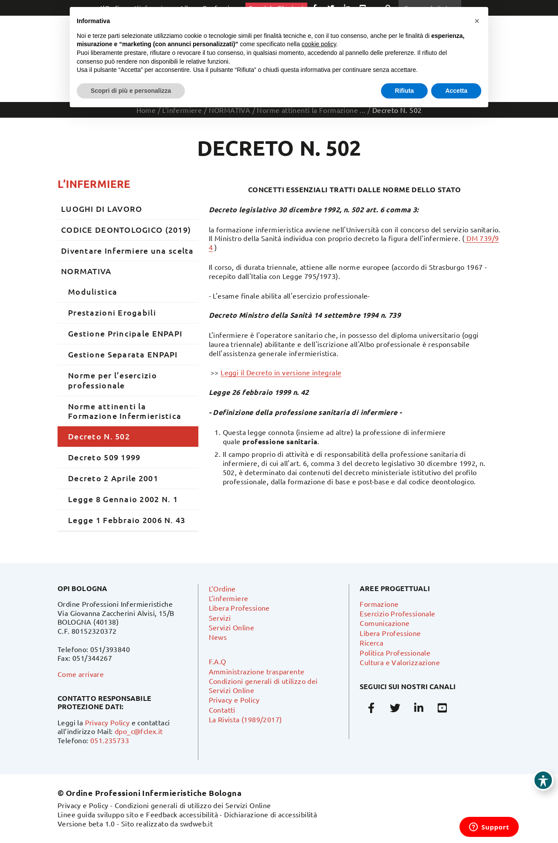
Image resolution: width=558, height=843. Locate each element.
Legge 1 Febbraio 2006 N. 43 (127, 520)
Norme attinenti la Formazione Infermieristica (124, 411)
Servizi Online (232, 627)
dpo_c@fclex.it (139, 731)
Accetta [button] (456, 90)
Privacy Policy (107, 722)
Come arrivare (81, 674)
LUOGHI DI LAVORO (101, 209)
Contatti (222, 709)
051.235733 (109, 740)
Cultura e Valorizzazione (400, 662)
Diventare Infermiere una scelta (127, 250)
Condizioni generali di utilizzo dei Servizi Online (193, 805)
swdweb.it (196, 823)
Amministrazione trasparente (257, 671)
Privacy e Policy (234, 699)
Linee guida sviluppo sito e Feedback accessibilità (138, 814)
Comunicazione (384, 623)
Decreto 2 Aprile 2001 (113, 478)
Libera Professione (239, 607)
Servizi (220, 617)
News (218, 636)
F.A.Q (217, 661)
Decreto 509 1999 (104, 457)
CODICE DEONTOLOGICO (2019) (126, 229)
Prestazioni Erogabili (112, 312)
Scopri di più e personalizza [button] (131, 90)
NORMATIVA (86, 271)
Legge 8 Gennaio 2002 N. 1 (123, 499)
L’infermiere (94, 183)
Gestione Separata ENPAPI (123, 354)
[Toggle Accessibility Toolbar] (543, 780)
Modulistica (92, 291)
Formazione (379, 603)
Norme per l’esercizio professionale (112, 380)
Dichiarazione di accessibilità (270, 814)
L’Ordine (222, 588)
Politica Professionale (395, 652)
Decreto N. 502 (99, 436)
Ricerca (371, 642)
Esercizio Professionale (397, 613)
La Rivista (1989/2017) (245, 719)
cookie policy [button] (319, 44)
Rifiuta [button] (404, 90)
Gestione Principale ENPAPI (125, 333)
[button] (477, 21)
